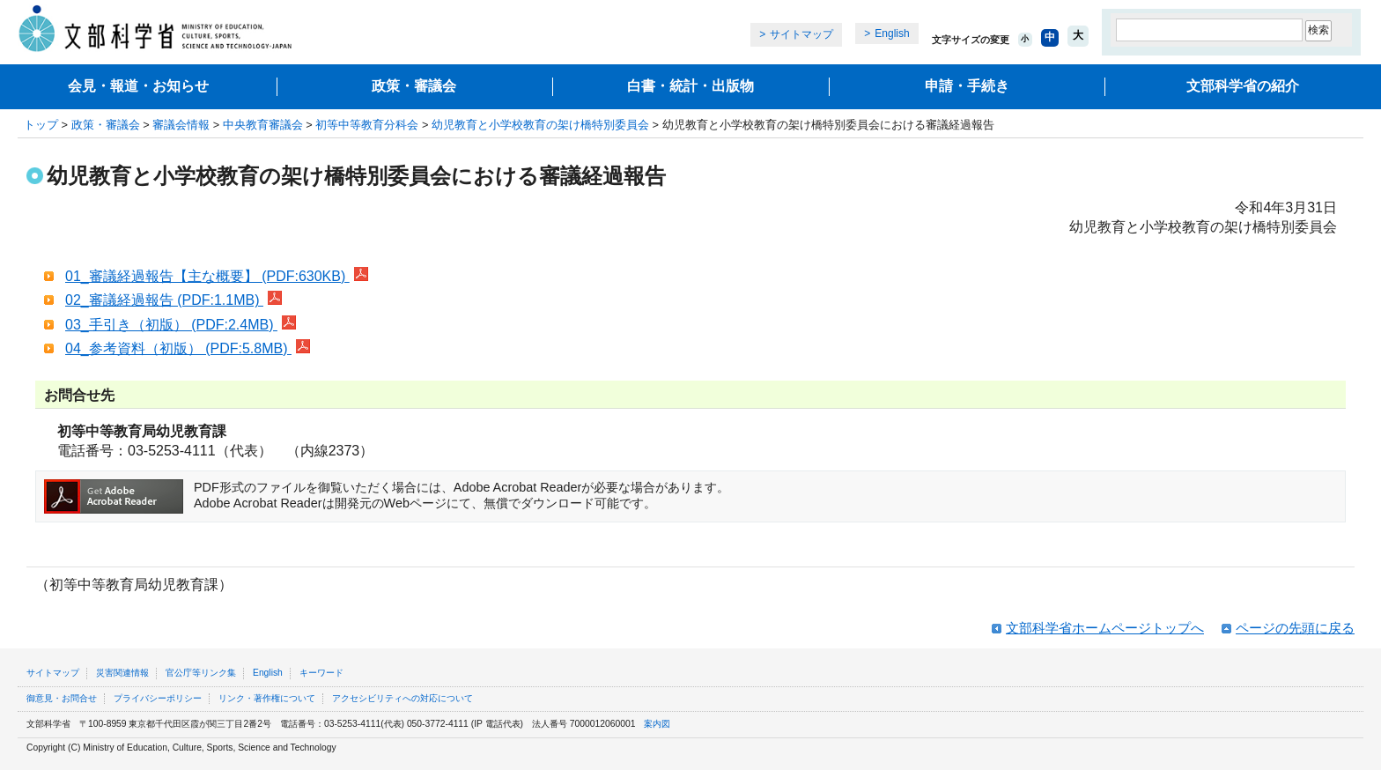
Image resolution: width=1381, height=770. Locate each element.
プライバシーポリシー (158, 698)
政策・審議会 (414, 85)
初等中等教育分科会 (366, 124)
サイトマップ (801, 34)
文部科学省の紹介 (1242, 85)
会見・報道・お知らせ (138, 85)
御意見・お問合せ (61, 698)
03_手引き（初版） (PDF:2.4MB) (180, 324)
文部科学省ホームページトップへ (1105, 627)
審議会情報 (181, 124)
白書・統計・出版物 (690, 85)
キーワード (321, 672)
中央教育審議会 (263, 124)
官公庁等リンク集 (201, 672)
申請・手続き (967, 85)
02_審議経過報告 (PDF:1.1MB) (173, 299)
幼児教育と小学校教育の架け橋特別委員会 (540, 124)
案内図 (657, 724)
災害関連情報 (122, 672)
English (892, 33)
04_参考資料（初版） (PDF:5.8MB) (187, 348)
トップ (41, 124)
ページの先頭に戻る (1295, 627)
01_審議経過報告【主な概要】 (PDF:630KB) (216, 276)
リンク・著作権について (266, 698)
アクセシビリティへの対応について (402, 698)
